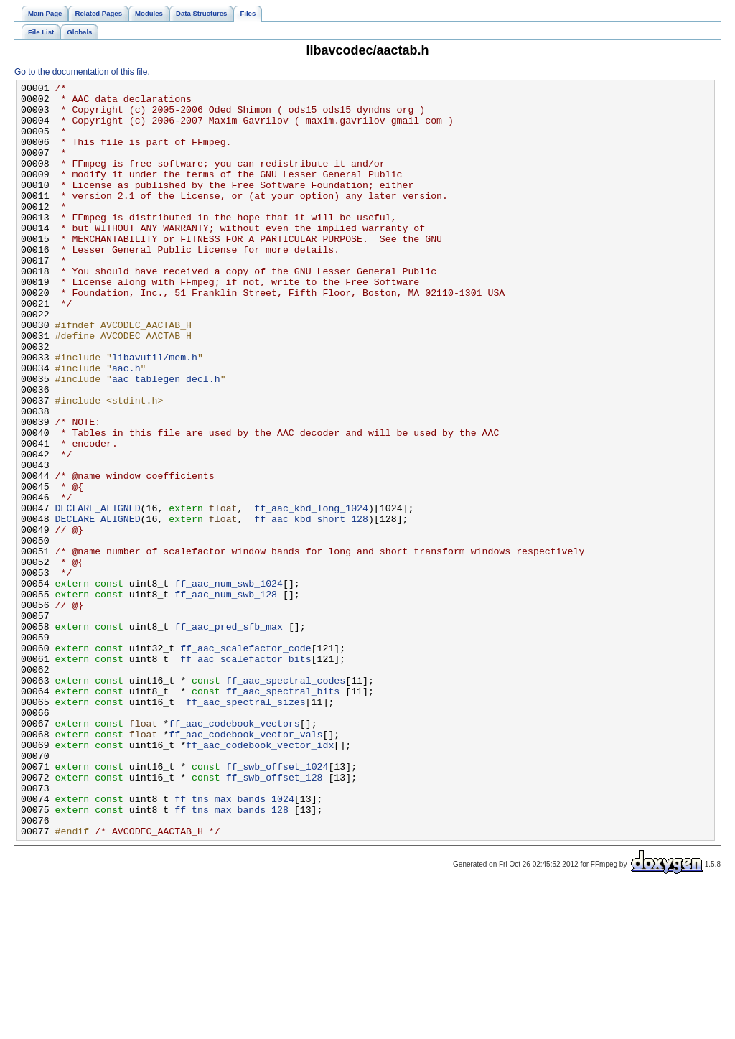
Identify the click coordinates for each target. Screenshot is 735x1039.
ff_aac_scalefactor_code (245, 761)
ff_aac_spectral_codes (286, 800)
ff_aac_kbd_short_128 (311, 606)
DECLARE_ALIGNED (98, 593)
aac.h (126, 425)
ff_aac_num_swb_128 (225, 697)
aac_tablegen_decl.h (166, 438)
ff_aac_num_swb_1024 (228, 684)
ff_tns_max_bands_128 (231, 955)
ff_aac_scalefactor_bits (245, 774)
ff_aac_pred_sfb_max (228, 736)
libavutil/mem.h (154, 412)
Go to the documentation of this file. (82, 72)
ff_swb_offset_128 (274, 916)
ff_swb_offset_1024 (277, 904)
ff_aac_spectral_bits (283, 813)
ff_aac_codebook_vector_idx (260, 878)
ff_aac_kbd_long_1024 (311, 593)
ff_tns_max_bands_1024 (234, 942)
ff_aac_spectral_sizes (246, 826)
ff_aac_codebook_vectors (234, 852)
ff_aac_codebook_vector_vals (245, 865)
